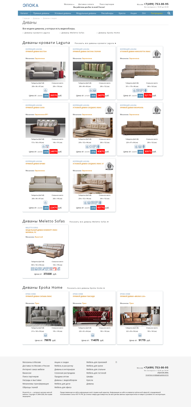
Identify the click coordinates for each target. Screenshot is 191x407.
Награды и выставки (32, 380)
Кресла (122, 13)
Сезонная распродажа (65, 373)
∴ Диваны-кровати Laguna (36, 33)
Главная (26, 18)
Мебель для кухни (94, 365)
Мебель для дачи (62, 383)
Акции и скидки (62, 362)
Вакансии (27, 373)
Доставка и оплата (86, 4)
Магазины (68, 4)
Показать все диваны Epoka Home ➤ (86, 288)
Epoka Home (41, 297)
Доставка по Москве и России (36, 365)
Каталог (24, 13)
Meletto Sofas (41, 231)
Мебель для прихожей (96, 362)
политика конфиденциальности (157, 375)
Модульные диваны (86, 13)
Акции (134, 13)
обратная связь (162, 372)
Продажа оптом (62, 376)
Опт (144, 13)
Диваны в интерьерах (65, 369)
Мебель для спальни (95, 369)
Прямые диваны (41, 13)
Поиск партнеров (107, 4)
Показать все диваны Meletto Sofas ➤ (89, 222)
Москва (140, 4)
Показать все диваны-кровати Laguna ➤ (95, 43)
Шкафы (89, 376)
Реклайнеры (107, 13)
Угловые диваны (63, 13)
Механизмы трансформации (36, 383)
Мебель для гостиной (96, 373)
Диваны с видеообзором (66, 380)
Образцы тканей (30, 387)
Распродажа (156, 13)
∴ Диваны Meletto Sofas (72, 33)
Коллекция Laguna (41, 52)
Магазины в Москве (32, 362)
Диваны (36, 18)
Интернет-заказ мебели (33, 369)
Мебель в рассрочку (64, 365)
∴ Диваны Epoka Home (108, 33)
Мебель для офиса (63, 387)
